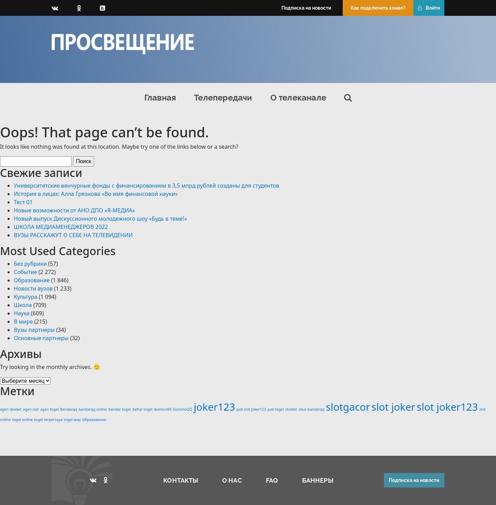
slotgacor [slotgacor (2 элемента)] (348, 407)
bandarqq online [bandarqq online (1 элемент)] (93, 409)
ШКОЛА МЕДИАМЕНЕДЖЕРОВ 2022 (61, 227)
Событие (25, 272)
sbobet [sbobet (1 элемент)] (291, 409)
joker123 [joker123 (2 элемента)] (214, 407)
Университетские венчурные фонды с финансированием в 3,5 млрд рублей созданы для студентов (146, 185)
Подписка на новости (306, 8)
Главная (160, 98)
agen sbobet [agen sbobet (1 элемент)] (10, 409)
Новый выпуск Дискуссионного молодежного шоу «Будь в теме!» (100, 218)
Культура (26, 297)
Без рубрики (30, 263)
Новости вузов (33, 288)
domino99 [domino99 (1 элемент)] (163, 409)
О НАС (232, 480)
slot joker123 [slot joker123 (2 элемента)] (447, 407)
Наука (22, 313)
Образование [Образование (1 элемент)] (94, 419)
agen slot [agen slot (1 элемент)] (31, 409)
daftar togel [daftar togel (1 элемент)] (142, 409)
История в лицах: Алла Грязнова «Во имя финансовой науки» (96, 194)
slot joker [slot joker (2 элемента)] (393, 407)
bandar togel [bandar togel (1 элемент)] (119, 409)
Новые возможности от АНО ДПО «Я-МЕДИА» (74, 210)
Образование (32, 280)
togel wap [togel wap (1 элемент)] (72, 419)
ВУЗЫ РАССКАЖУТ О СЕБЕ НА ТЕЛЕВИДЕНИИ (73, 235)
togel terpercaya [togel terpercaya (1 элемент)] (48, 419)
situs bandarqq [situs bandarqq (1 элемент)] (311, 409)
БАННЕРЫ (317, 480)
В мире (23, 321)
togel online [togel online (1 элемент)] (22, 419)
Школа (23, 305)
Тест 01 (23, 202)
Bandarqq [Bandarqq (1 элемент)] (68, 409)
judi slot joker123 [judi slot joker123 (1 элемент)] (251, 409)
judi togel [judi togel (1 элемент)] (276, 409)
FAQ (272, 480)
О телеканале (298, 98)
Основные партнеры (41, 338)
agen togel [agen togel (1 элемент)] (49, 409)
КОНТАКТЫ (180, 480)
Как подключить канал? (378, 8)
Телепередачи (223, 98)
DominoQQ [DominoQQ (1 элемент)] (183, 409)
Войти (429, 8)
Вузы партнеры (34, 330)
